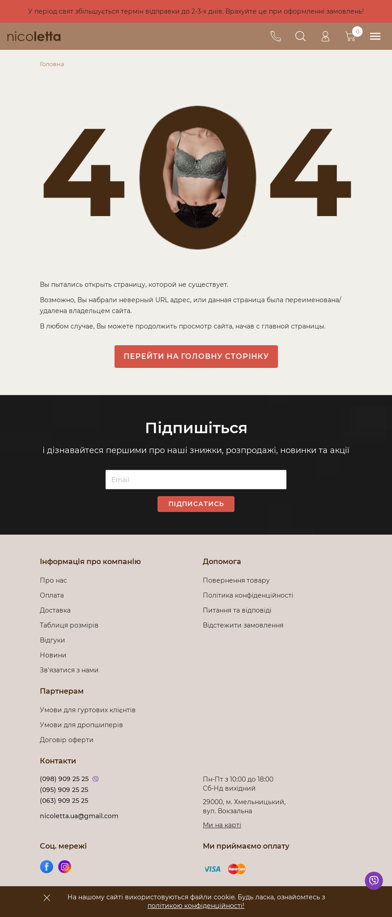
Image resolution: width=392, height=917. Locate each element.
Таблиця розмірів (69, 625)
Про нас (53, 580)
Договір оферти (67, 740)
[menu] (375, 36)
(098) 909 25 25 (64, 779)
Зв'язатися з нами (69, 670)
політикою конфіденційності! (196, 906)
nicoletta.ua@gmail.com (79, 816)
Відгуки (52, 640)
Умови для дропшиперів (81, 725)
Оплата (52, 595)
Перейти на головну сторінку (196, 356)
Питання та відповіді (237, 610)
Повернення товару (236, 580)
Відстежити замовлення (243, 625)
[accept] (46, 897)
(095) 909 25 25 (64, 790)
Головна (52, 64)
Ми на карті (222, 825)
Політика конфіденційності (250, 595)
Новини (53, 655)
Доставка (55, 610)
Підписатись (196, 504)
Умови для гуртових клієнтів (88, 710)
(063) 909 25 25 (64, 800)
